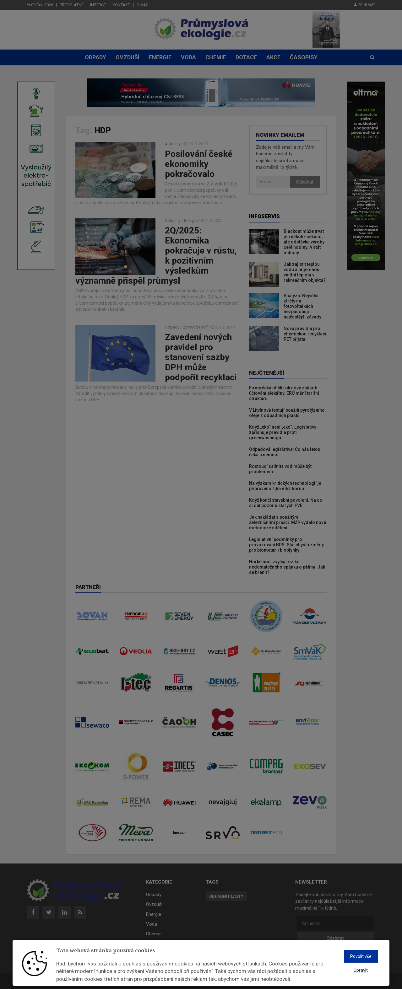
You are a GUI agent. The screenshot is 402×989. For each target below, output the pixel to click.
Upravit (361, 970)
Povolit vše (361, 956)
